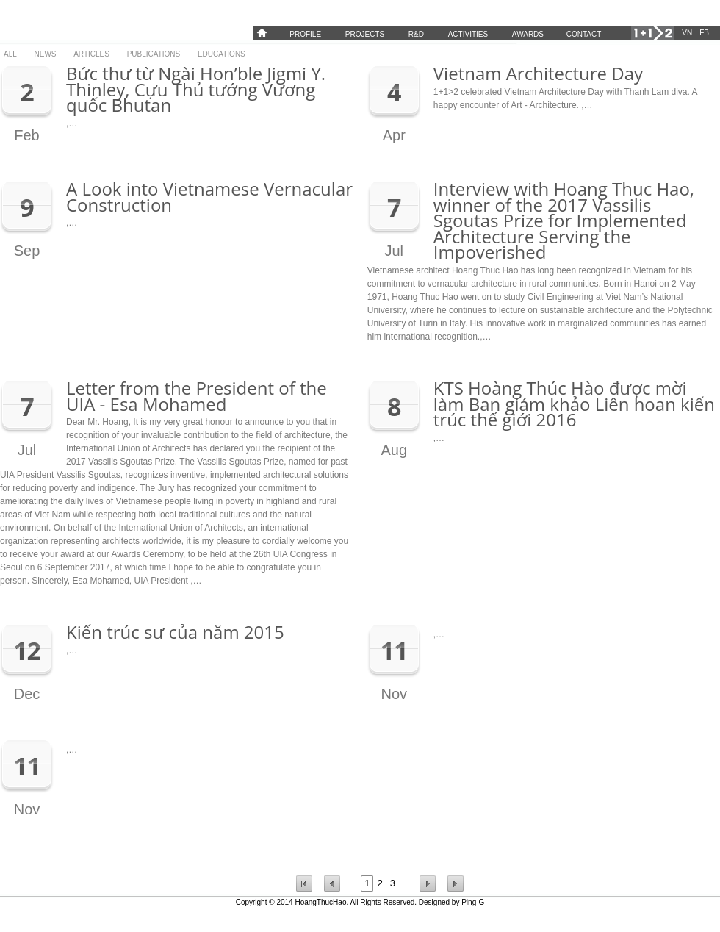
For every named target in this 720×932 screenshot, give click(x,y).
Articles (91, 54)
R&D (416, 34)
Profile (305, 34)
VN (687, 33)
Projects (364, 34)
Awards (528, 34)
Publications (154, 54)
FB (704, 33)
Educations (221, 54)
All (10, 54)
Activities (468, 34)
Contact (584, 34)
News (46, 54)
